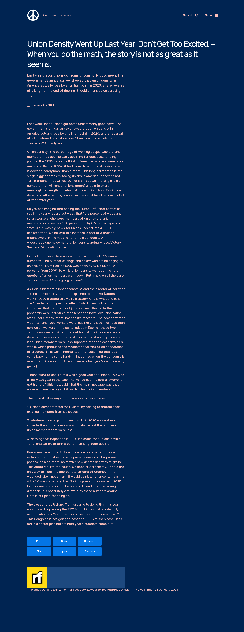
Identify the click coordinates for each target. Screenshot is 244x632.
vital (90, 195)
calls (117, 299)
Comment (89, 541)
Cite (39, 551)
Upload (64, 551)
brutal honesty (96, 467)
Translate (90, 551)
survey (64, 128)
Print (39, 541)
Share (64, 541)
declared (33, 233)
